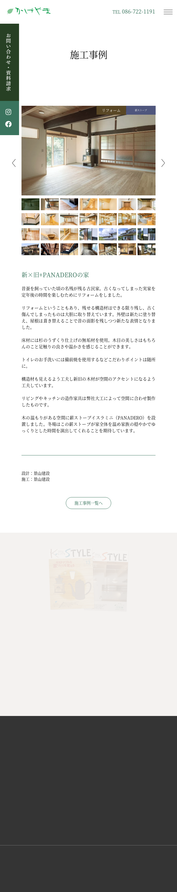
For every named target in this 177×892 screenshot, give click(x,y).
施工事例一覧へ (88, 503)
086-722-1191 (134, 11)
